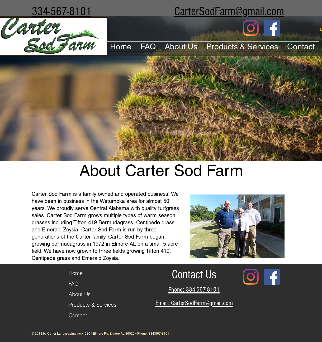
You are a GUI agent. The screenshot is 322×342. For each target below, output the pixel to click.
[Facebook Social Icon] (272, 28)
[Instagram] (251, 28)
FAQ (74, 283)
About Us (80, 294)
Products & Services (92, 304)
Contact (78, 315)
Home (76, 273)
